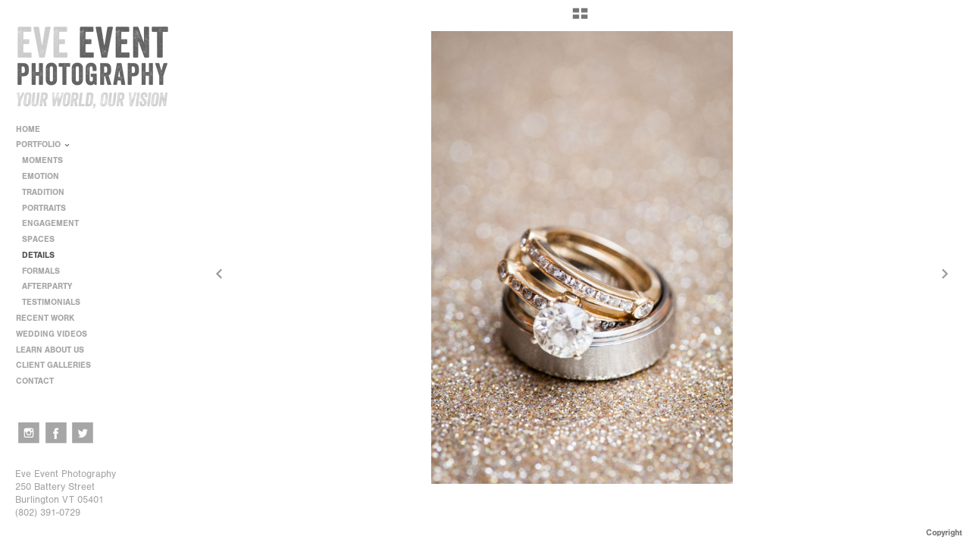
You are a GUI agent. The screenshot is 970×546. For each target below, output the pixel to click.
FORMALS (41, 271)
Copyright (944, 533)
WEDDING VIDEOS (51, 334)
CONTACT (35, 381)
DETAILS (38, 255)
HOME (28, 129)
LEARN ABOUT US (55, 350)
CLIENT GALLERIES (53, 365)
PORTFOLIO (43, 144)
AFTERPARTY (47, 286)
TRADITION (43, 192)
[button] (580, 19)
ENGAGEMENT (50, 223)
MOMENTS (42, 160)
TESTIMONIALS (51, 302)
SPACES (38, 239)
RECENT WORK (50, 318)
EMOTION (40, 176)
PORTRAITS (44, 208)
